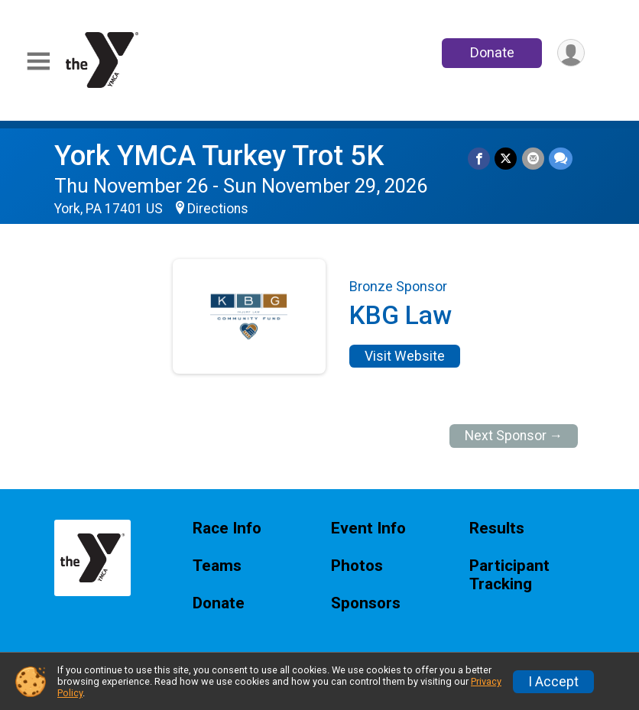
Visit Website (405, 356)
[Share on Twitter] (506, 159)
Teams (217, 566)
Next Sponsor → (514, 435)
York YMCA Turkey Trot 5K (219, 155)
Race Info (227, 528)
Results (496, 528)
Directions (217, 208)
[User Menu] (570, 53)
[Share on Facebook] (480, 159)
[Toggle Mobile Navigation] (38, 61)
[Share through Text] (561, 159)
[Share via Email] (533, 159)
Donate (491, 52)
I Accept (553, 681)
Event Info (368, 528)
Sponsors (366, 603)
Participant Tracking (509, 575)
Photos (357, 566)
